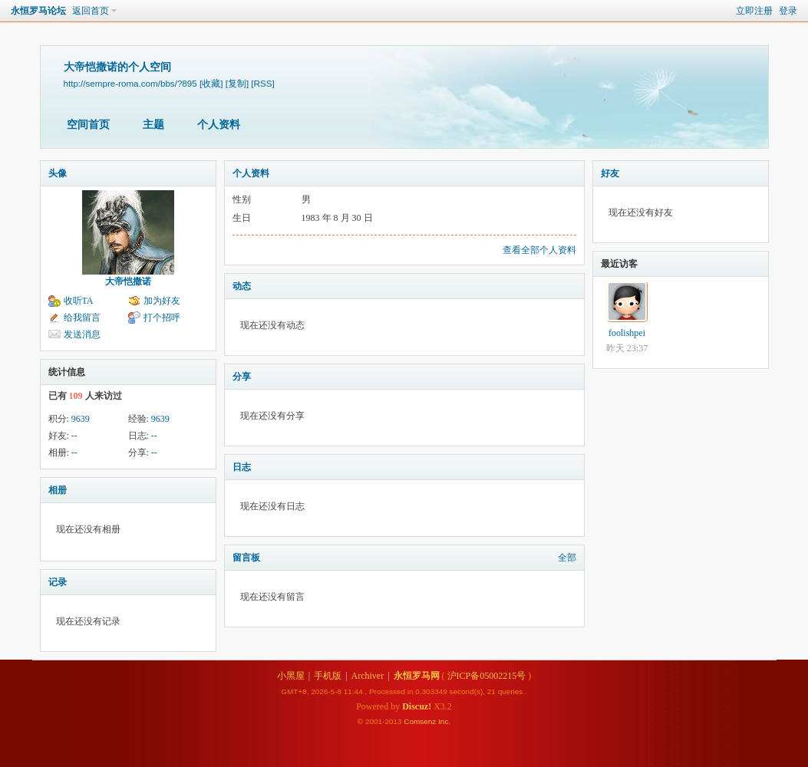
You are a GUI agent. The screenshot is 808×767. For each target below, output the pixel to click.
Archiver (367, 675)
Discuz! (416, 706)
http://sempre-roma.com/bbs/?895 (130, 83)
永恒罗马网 (417, 675)
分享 (242, 376)
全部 (567, 557)
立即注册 (754, 10)
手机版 (327, 675)
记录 (57, 582)
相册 (57, 490)
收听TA (79, 300)
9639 (80, 418)
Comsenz (421, 721)
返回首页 (90, 10)
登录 (788, 10)
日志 (242, 467)
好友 (610, 173)
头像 (57, 173)
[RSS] (262, 83)
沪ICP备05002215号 (486, 675)
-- (74, 435)
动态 (242, 286)
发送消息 (82, 334)
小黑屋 (291, 675)
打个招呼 (161, 317)
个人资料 (218, 124)
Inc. (444, 721)
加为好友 (161, 300)
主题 (153, 124)
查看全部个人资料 (539, 250)
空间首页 (88, 124)
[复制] (237, 83)
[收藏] (211, 83)
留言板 (246, 557)
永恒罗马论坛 (38, 10)
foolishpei (626, 333)
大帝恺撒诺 (128, 281)
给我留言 (82, 317)
